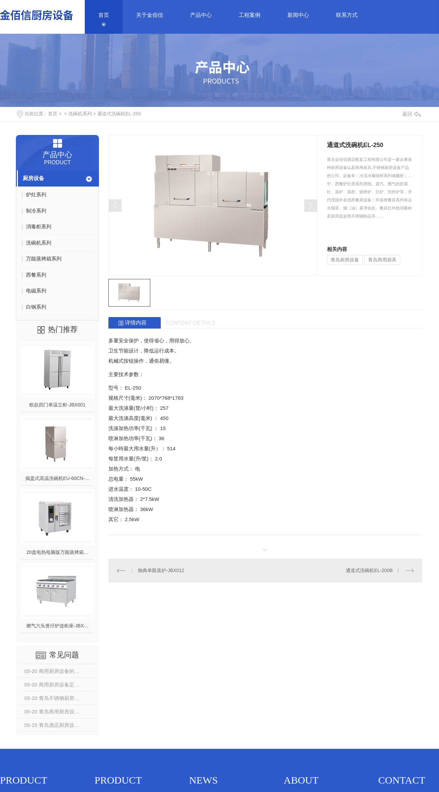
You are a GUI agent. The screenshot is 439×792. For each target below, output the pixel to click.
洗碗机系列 (80, 113)
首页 (103, 15)
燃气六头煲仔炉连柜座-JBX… (57, 625)
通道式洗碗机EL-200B (369, 570)
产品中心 (201, 15)
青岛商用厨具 (382, 259)
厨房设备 (33, 178)
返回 (411, 114)
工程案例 (249, 15)
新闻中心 (298, 15)
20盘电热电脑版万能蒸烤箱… (57, 552)
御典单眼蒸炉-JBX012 (161, 570)
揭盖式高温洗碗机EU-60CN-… (57, 478)
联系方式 (347, 15)
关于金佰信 (149, 15)
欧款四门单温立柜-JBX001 (57, 404)
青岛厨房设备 (345, 259)
